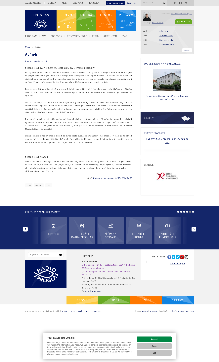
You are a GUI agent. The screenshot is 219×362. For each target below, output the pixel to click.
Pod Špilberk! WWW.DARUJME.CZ (162, 64)
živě (181, 22)
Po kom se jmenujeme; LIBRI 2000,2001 (112, 178)
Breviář (78, 3)
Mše (64, 3)
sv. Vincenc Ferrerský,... (181, 14)
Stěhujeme (111, 36)
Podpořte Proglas (95, 275)
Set (154, 353)
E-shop (52, 3)
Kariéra (94, 3)
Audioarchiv (33, 3)
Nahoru (38, 185)
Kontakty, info (77, 36)
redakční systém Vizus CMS (182, 355)
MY (44, 36)
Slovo (66, 15)
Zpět (29, 185)
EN (175, 3)
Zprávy (126, 15)
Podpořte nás (115, 3)
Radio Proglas (177, 307)
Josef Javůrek (157, 23)
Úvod (27, 47)
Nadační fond (152, 273)
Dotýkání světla (166, 40)
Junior (106, 15)
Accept (154, 339)
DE (180, 3)
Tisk (49, 185)
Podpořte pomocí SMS (123, 275)
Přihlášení (131, 3)
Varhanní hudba (166, 35)
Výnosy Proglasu (154, 133)
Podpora (56, 36)
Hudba (86, 15)
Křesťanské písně (166, 44)
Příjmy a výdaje (67, 275)
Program (31, 36)
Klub (95, 36)
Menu (187, 50)
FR (186, 3)
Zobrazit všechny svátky (37, 61)
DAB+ (125, 36)
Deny (154, 346)
